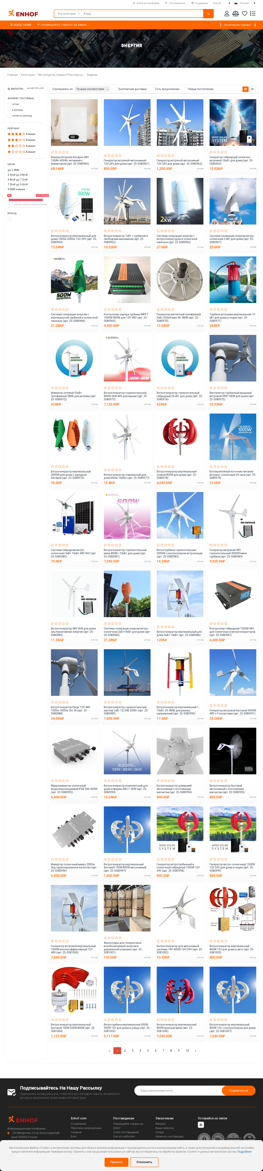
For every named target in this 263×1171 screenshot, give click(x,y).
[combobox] (92, 88)
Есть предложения (165, 89)
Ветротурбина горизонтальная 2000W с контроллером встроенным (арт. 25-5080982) (179, 553)
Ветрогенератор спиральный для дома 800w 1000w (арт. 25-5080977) (126, 476)
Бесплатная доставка (130, 89)
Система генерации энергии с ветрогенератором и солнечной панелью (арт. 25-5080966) (177, 239)
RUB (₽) (217, 3)
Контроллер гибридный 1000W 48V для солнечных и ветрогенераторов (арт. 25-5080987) (232, 632)
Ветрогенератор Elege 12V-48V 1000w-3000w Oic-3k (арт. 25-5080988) (70, 710)
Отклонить (144, 1162)
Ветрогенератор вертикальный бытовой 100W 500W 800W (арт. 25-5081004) (73, 1028)
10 (187, 1050)
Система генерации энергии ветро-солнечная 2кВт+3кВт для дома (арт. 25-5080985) (127, 632)
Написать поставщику (170, 1136)
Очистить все (35, 88)
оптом (13, 104)
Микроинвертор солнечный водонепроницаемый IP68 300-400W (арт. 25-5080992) (74, 789)
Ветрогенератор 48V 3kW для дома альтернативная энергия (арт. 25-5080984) (73, 632)
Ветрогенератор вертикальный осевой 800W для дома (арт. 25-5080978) (177, 475)
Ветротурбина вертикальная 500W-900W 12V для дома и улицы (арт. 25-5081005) (127, 1028)
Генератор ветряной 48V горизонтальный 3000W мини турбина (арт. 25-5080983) (228, 553)
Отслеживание (175, 3)
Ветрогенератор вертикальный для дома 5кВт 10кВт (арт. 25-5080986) (179, 633)
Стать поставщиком (126, 1132)
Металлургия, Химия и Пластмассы (60, 74)
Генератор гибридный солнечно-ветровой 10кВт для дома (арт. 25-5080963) (231, 160)
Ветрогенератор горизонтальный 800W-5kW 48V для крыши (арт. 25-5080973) (126, 396)
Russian (244, 3)
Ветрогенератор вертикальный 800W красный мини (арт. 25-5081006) (176, 1028)
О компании (78, 1123)
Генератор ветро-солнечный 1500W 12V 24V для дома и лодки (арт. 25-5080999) (232, 867)
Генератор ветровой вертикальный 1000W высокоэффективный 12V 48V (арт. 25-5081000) (73, 949)
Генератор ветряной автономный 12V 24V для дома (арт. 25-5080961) (126, 162)
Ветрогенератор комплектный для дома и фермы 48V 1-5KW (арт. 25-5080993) (126, 789)
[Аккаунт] (227, 14)
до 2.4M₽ (13, 170)
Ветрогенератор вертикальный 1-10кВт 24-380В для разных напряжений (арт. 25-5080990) (178, 710)
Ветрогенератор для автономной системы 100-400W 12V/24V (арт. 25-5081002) (180, 949)
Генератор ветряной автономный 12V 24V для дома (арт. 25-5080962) (179, 162)
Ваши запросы (165, 1128)
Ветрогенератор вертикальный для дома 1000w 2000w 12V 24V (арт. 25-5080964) (74, 239)
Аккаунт (161, 1123)
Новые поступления (198, 89)
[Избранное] (244, 14)
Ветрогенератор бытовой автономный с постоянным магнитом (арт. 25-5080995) (227, 789)
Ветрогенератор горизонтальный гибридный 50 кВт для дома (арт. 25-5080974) (180, 396)
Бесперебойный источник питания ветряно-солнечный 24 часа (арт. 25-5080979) (233, 475)
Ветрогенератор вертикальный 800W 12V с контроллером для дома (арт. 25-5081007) (233, 1028)
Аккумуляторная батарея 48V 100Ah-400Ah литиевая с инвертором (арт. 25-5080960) (70, 160)
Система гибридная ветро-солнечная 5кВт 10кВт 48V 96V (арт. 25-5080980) (73, 553)
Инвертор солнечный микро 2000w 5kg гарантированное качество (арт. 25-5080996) (74, 867)
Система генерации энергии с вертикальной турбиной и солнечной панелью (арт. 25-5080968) (74, 317)
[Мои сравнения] (235, 14)
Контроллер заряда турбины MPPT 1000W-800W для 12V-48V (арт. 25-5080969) (126, 317)
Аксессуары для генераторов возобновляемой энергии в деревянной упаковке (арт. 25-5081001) (123, 947)
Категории (20, 24)
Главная (12, 74)
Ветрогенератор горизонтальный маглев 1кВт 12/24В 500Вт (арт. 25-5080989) (126, 710)
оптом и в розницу (20, 116)
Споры (160, 1132)
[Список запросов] (253, 14)
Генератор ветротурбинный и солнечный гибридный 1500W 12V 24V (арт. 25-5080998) (178, 867)
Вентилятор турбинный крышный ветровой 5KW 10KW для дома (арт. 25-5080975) (232, 396)
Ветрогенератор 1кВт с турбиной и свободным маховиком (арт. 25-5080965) (126, 239)
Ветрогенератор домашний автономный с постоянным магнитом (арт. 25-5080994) (174, 789)
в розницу (15, 110)
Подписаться (238, 1090)
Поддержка (199, 3)
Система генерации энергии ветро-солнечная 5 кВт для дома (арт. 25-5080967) (232, 239)
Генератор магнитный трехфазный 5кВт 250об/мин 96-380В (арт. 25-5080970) (179, 317)
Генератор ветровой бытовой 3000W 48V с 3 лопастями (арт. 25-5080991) (233, 712)
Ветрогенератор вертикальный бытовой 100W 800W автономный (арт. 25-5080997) (125, 867)
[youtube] (201, 1125)
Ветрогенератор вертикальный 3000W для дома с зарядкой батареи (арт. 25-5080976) (71, 475)
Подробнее (244, 1151)
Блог (74, 1136)
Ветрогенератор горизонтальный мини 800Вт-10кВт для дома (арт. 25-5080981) (125, 553)
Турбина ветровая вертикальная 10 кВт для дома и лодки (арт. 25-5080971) (232, 317)
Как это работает (124, 1136)
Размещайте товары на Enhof (62, 24)
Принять (116, 1162)
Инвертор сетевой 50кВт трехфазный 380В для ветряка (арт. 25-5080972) (73, 396)
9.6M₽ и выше (16, 189)
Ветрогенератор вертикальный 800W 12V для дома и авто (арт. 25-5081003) (232, 949)
